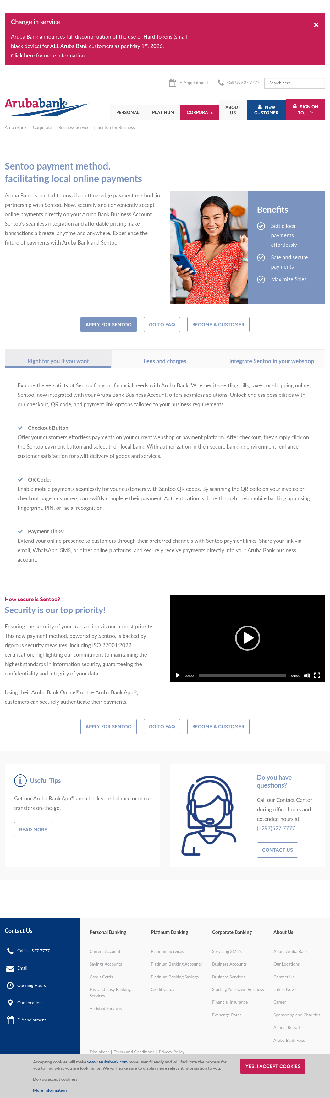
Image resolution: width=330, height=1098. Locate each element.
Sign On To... (308, 110)
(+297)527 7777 (276, 828)
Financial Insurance (230, 1001)
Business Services (74, 127)
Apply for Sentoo (108, 324)
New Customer (266, 110)
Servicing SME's (227, 951)
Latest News (285, 989)
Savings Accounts (106, 963)
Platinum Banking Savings (175, 976)
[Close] (316, 24)
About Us (232, 110)
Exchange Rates (226, 1014)
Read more (33, 829)
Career (279, 1001)
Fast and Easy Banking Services (110, 992)
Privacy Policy (171, 1051)
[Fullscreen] (317, 675)
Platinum (163, 112)
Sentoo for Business (116, 127)
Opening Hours (31, 985)
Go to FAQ (162, 324)
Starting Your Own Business (238, 989)
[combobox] (294, 83)
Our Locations (30, 1002)
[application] (247, 638)
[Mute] (307, 675)
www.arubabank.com (107, 1061)
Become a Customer (218, 726)
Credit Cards (101, 976)
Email (22, 968)
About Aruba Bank (290, 951)
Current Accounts (106, 951)
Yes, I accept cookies (272, 1066)
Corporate (200, 112)
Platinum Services (167, 951)
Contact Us (277, 850)
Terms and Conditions (134, 1051)
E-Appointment (193, 82)
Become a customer (218, 324)
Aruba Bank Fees (289, 1040)
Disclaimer (99, 1051)
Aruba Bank (15, 127)
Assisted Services (106, 1008)
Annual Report (286, 1027)
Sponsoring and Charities (296, 1014)
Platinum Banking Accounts (176, 963)
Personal (128, 112)
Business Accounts (229, 963)
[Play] (247, 638)
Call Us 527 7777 (243, 82)
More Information (50, 1090)
